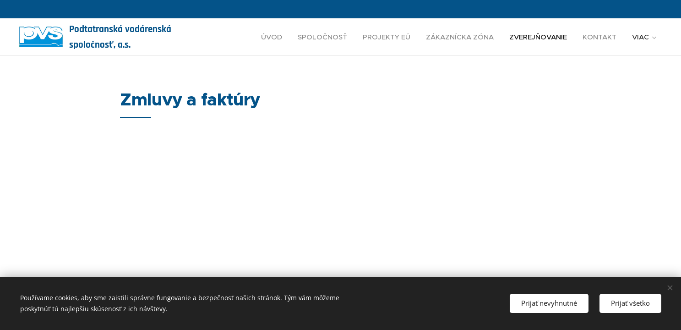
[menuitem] (271, 37)
